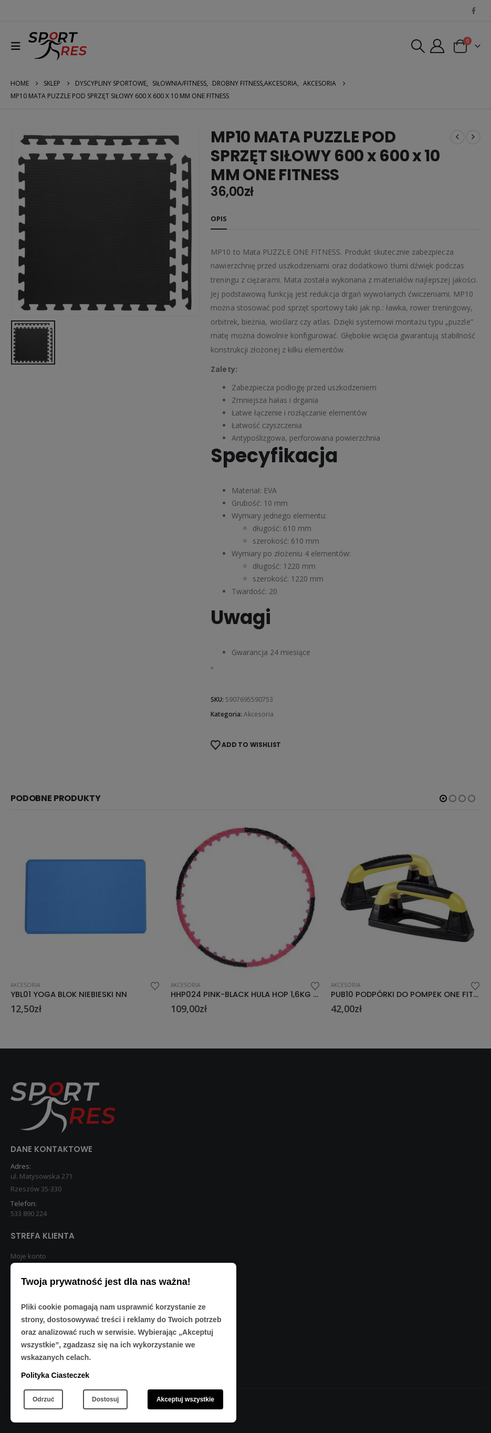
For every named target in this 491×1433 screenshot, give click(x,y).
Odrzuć (43, 1399)
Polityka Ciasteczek (55, 1375)
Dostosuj (105, 1399)
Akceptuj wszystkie (185, 1399)
